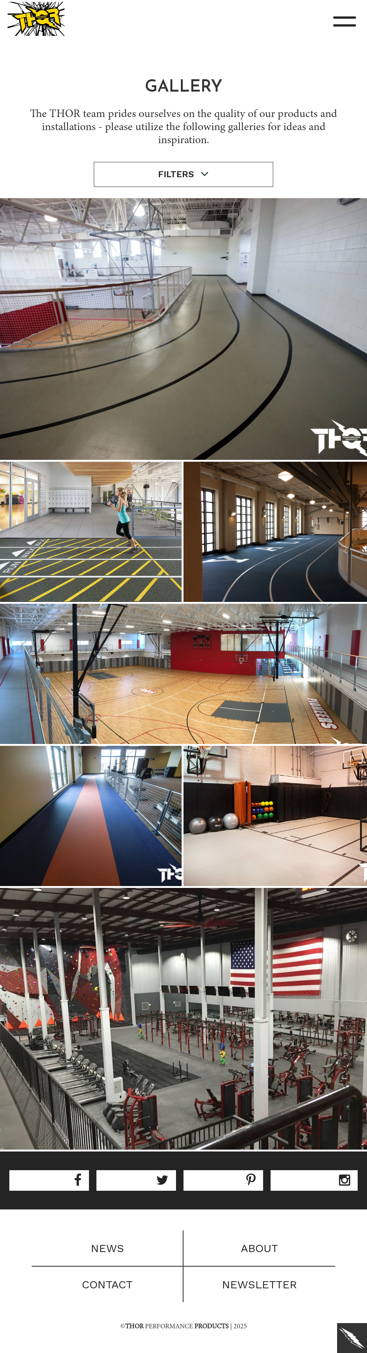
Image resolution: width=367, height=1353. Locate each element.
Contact (107, 1284)
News (107, 1248)
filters (183, 174)
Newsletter (259, 1284)
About (259, 1248)
